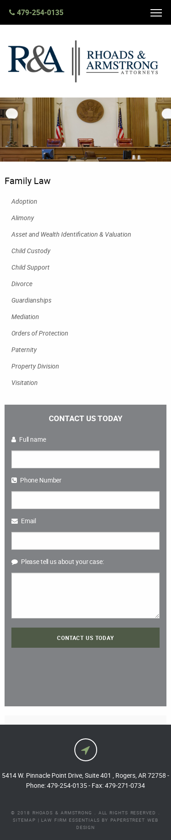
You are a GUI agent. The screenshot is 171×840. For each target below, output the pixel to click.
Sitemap (24, 820)
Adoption (24, 201)
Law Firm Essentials (70, 820)
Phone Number (36, 480)
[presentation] (85, 672)
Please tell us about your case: (57, 561)
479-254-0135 (36, 12)
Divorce (21, 283)
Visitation (24, 382)
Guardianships (31, 300)
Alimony (22, 217)
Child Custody (31, 250)
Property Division (35, 366)
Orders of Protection (39, 333)
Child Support (30, 267)
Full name (28, 439)
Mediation (25, 316)
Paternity (24, 349)
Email (23, 520)
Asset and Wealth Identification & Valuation (71, 234)
